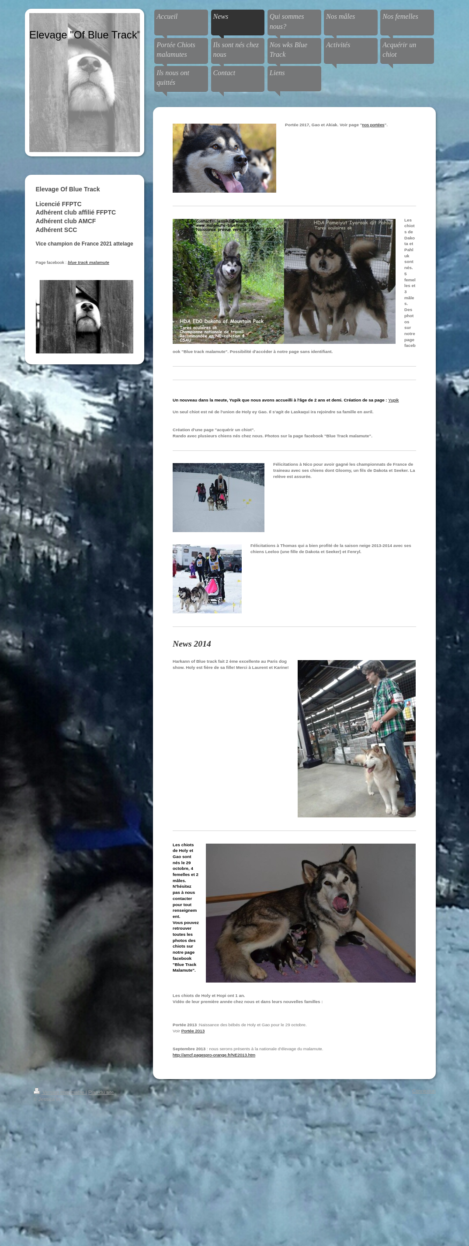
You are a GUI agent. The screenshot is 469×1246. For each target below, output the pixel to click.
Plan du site (101, 1092)
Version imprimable (60, 1092)
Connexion (424, 1091)
